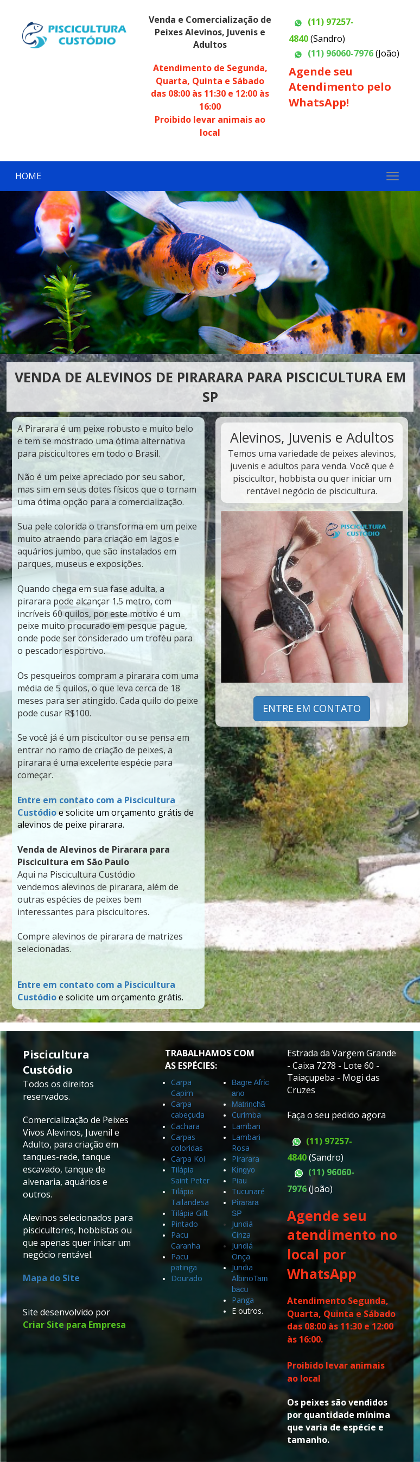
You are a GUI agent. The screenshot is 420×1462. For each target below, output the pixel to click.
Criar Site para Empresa (74, 1325)
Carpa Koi (188, 1159)
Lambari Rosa (246, 1142)
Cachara (185, 1126)
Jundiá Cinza (242, 1229)
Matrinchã (248, 1104)
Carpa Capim (182, 1087)
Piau (239, 1180)
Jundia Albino (242, 1272)
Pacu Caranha (185, 1240)
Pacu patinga (184, 1261)
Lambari (246, 1126)
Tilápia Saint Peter (190, 1175)
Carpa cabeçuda (188, 1109)
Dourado (186, 1278)
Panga (243, 1300)
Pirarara (245, 1159)
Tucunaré (248, 1191)
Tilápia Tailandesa (190, 1196)
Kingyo (244, 1169)
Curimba (246, 1115)
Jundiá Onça (242, 1251)
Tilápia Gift (189, 1213)
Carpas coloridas (187, 1142)
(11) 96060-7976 (340, 53)
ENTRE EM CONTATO (312, 708)
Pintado (184, 1224)
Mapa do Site (51, 1278)
